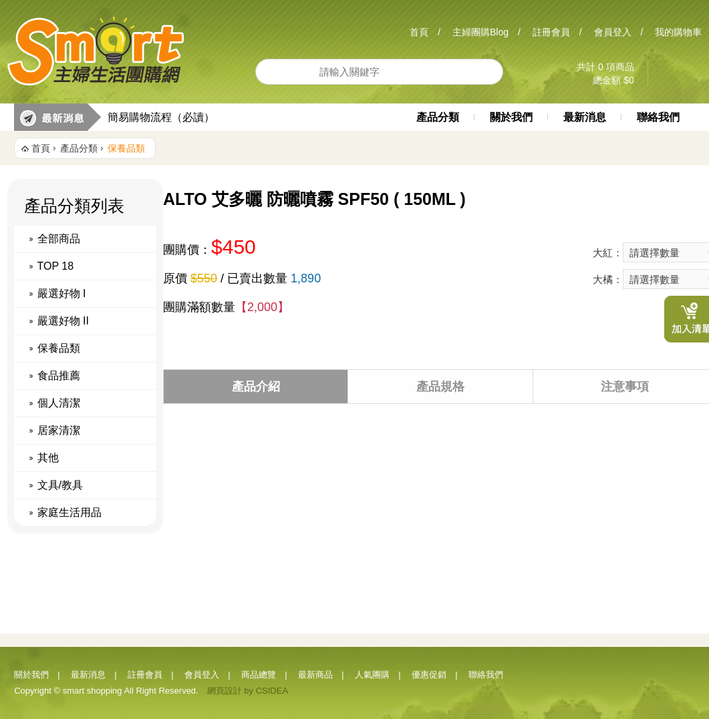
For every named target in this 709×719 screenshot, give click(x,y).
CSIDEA (272, 691)
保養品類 (126, 148)
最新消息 (584, 117)
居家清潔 (58, 430)
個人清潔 (58, 403)
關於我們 (511, 117)
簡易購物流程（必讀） (161, 117)
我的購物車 (678, 32)
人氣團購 (372, 675)
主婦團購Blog (480, 32)
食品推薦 (58, 375)
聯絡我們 (658, 117)
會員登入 (612, 32)
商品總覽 (258, 675)
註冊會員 (551, 32)
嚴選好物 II (63, 320)
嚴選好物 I (61, 293)
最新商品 (315, 675)
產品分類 (437, 117)
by (248, 691)
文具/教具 (60, 485)
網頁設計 (224, 691)
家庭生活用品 (69, 512)
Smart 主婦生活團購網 (95, 51)
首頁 (419, 32)
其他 (48, 457)
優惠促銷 (429, 675)
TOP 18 (55, 266)
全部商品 (58, 238)
